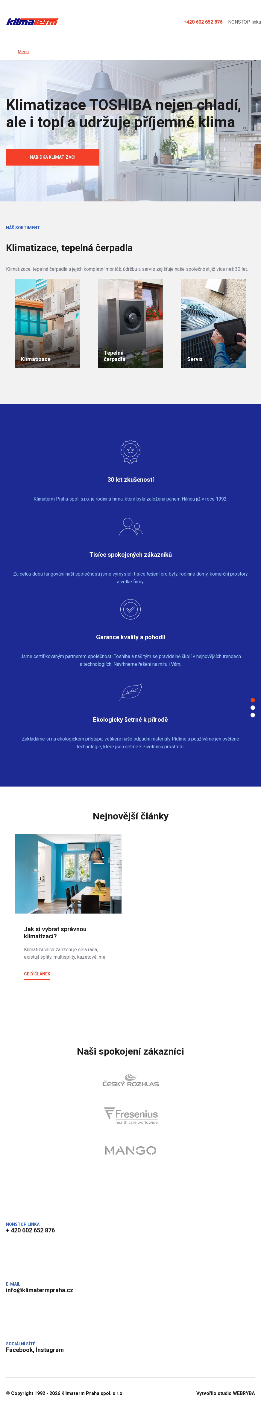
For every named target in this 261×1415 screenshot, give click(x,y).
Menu (23, 51)
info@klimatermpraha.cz (39, 1290)
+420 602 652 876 (202, 22)
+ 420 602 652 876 (30, 1230)
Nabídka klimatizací (52, 157)
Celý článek (37, 974)
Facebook (19, 1349)
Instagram (50, 1349)
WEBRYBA (244, 1393)
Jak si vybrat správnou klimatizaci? (55, 933)
